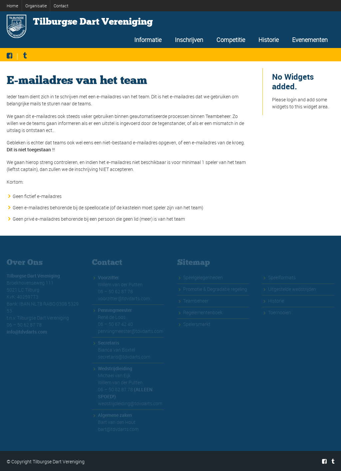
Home (12, 6)
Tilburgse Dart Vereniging (93, 21)
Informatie (148, 40)
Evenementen (310, 40)
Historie (268, 40)
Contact (61, 6)
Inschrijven (189, 40)
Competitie (230, 40)
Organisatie (36, 6)
